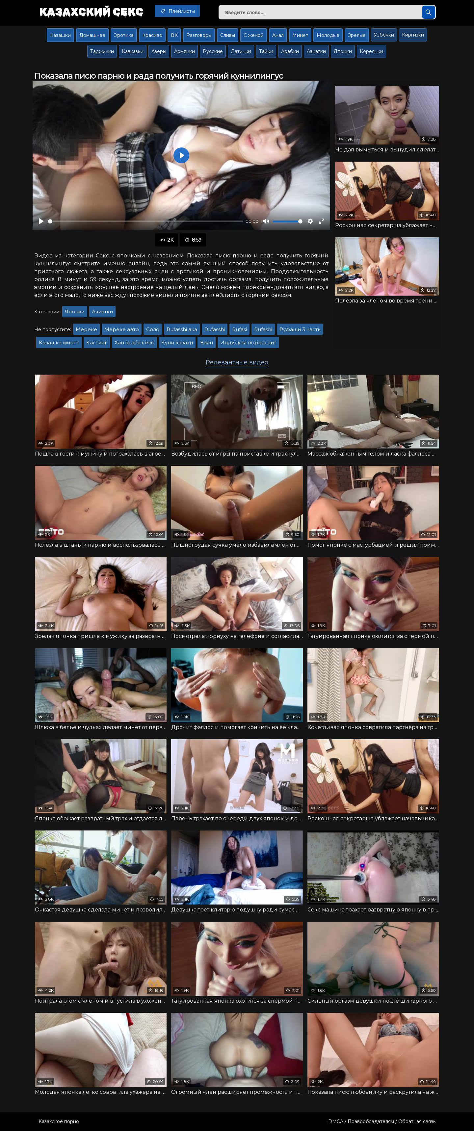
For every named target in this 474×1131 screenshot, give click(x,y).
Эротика (124, 35)
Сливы (227, 35)
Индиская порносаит (248, 342)
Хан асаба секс (134, 342)
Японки (343, 51)
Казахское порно (59, 1121)
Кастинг (96, 342)
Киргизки (413, 35)
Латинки (241, 51)
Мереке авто (121, 329)
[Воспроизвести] (41, 221)
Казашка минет (59, 342)
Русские (213, 51)
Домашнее (92, 35)
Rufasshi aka (182, 329)
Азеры (158, 51)
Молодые (328, 35)
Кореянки (371, 51)
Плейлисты (177, 11)
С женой (254, 35)
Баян (206, 342)
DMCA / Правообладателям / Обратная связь (381, 1121)
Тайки (266, 51)
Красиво (152, 35)
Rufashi (263, 329)
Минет (300, 35)
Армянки (184, 51)
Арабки (290, 51)
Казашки (60, 35)
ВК (174, 35)
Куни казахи (177, 342)
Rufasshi (214, 329)
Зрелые (357, 35)
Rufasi (239, 329)
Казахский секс (91, 11)
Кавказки (133, 51)
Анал (278, 35)
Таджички (102, 51)
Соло (152, 329)
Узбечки (384, 35)
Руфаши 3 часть (299, 329)
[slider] (145, 221)
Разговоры (199, 35)
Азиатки (316, 51)
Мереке (86, 329)
